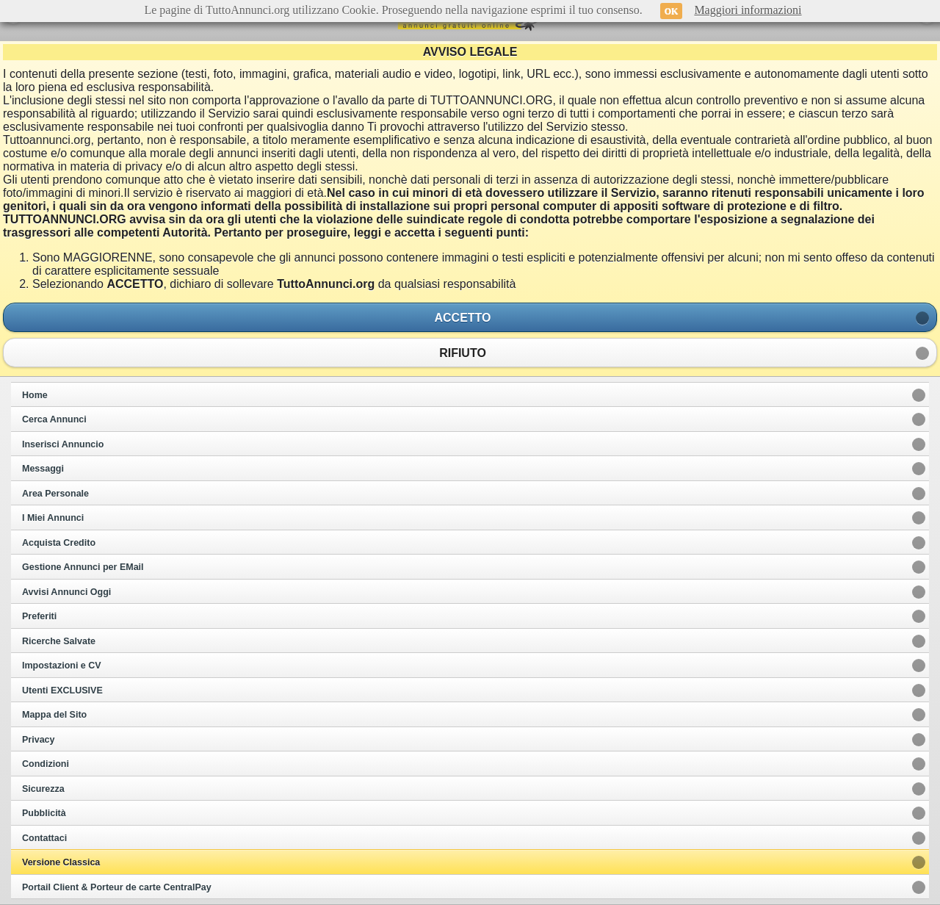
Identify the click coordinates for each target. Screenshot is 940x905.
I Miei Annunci (53, 518)
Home (35, 395)
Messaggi (43, 469)
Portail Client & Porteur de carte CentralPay (117, 887)
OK (672, 11)
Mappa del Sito (54, 715)
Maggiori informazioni (747, 10)
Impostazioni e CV (61, 665)
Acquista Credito (58, 543)
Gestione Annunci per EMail (83, 567)
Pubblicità (44, 813)
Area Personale (55, 493)
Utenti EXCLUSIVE (62, 690)
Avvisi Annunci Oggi (66, 592)
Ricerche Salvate (58, 641)
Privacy (38, 740)
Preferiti (39, 616)
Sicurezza (43, 789)
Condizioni (45, 764)
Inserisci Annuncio (63, 444)
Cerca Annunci (54, 419)
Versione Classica (61, 862)
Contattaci (44, 838)
